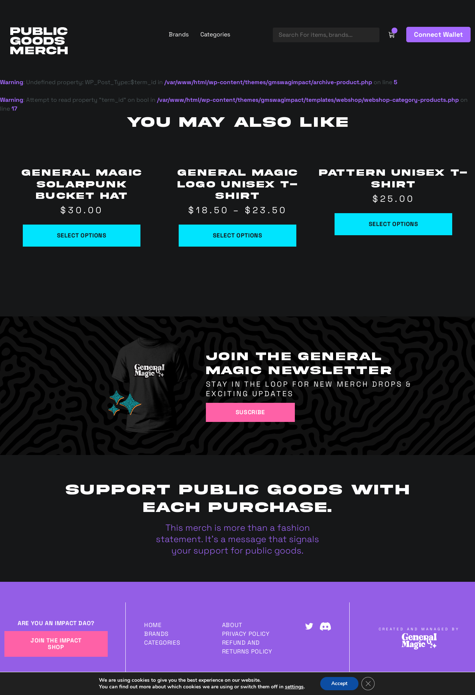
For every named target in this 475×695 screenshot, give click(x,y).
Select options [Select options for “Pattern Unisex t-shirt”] (393, 224)
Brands (179, 34)
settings (294, 687)
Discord (325, 626)
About (232, 625)
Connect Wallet (438, 34)
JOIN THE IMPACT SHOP (56, 644)
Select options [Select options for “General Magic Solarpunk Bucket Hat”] (82, 235)
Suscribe (250, 412)
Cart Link (391, 35)
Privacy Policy (246, 634)
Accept (339, 683)
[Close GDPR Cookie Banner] (368, 683)
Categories (215, 34)
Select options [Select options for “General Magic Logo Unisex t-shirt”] (237, 235)
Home (153, 625)
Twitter (309, 626)
